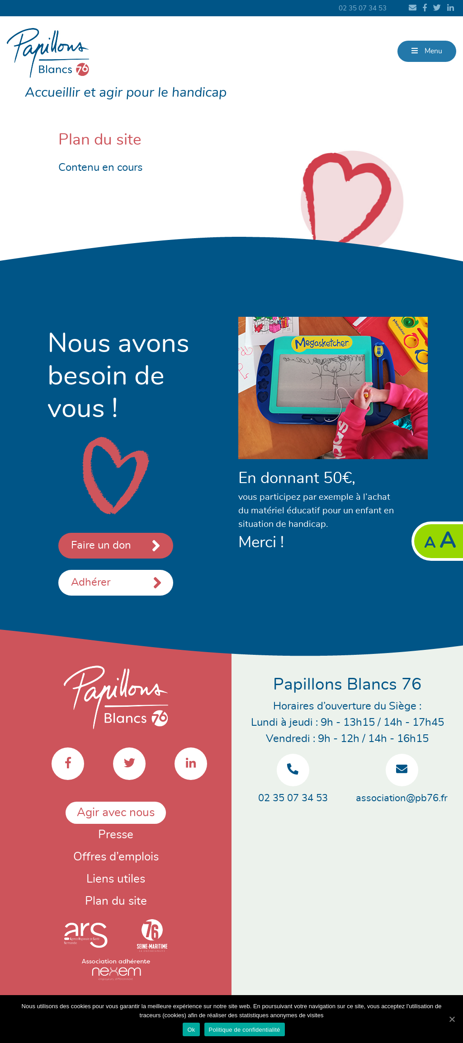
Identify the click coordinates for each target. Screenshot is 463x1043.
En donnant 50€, (296, 478)
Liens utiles (115, 879)
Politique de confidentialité (244, 1029)
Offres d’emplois (116, 857)
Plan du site (116, 901)
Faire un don (116, 545)
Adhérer (90, 582)
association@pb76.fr (402, 798)
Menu (426, 51)
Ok (191, 1029)
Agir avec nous (116, 812)
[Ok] (451, 1019)
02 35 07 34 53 (363, 8)
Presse (115, 835)
